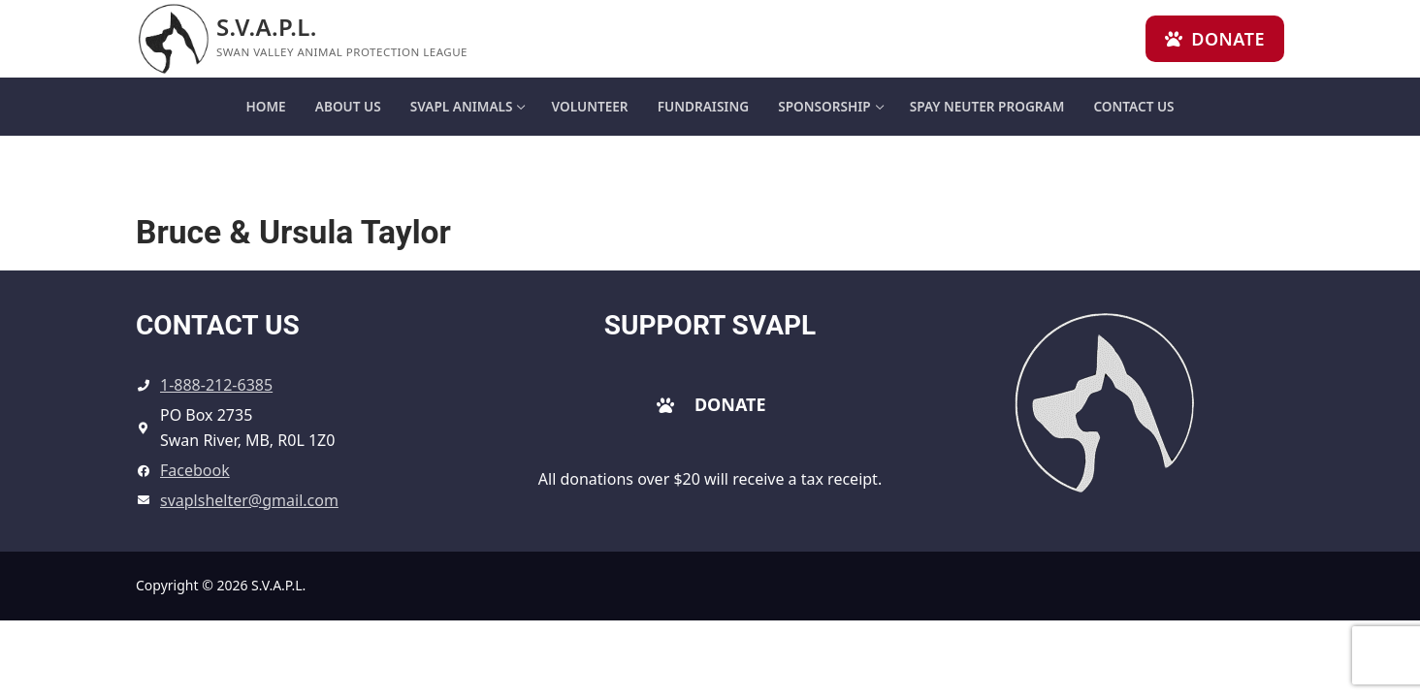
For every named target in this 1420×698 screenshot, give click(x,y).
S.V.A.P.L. (266, 27)
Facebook (195, 470)
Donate (1215, 38)
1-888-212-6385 (216, 385)
